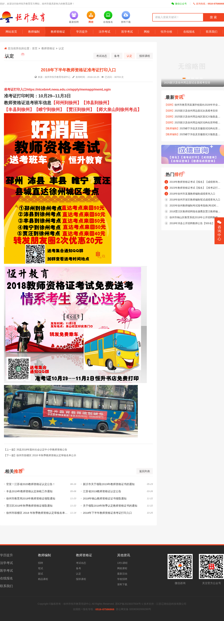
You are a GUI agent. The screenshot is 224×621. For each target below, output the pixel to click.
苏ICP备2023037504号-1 (129, 603)
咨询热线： (208, 3)
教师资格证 (58, 31)
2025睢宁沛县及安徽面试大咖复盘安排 (201, 134)
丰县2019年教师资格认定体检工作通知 (28, 491)
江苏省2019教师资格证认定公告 (101, 491)
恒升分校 (166, 31)
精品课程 (43, 579)
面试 (40, 573)
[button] (184, 78)
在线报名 (189, 31)
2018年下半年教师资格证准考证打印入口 (106, 512)
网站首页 (11, 31)
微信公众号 (179, 3)
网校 (147, 31)
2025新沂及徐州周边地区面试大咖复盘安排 (199, 116)
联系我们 (211, 31)
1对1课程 (122, 562)
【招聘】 (170, 104)
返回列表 (144, 471)
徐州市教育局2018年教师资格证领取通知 (29, 498)
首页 (34, 48)
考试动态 (101, 55)
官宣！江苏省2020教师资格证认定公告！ (29, 484)
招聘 (40, 562)
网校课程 (122, 568)
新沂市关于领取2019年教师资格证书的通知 (108, 484)
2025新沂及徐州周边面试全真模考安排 (196, 110)
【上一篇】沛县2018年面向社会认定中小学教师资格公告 (35, 449)
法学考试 (104, 31)
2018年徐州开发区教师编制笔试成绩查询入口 (195, 199)
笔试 (40, 568)
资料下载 (122, 584)
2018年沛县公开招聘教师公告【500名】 (192, 223)
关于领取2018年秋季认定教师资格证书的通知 (109, 505)
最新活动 (122, 573)
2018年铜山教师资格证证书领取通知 (104, 498)
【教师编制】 (172, 128)
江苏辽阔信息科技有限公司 (171, 603)
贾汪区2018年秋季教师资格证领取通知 (28, 505)
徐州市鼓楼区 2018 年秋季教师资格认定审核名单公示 (37, 512)
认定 (61, 48)
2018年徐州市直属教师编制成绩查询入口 (192, 193)
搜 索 (213, 17)
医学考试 (127, 31)
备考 (117, 55)
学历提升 (82, 31)
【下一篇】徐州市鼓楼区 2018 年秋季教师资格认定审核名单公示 (40, 455)
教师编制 (34, 31)
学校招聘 (122, 579)
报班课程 (144, 55)
